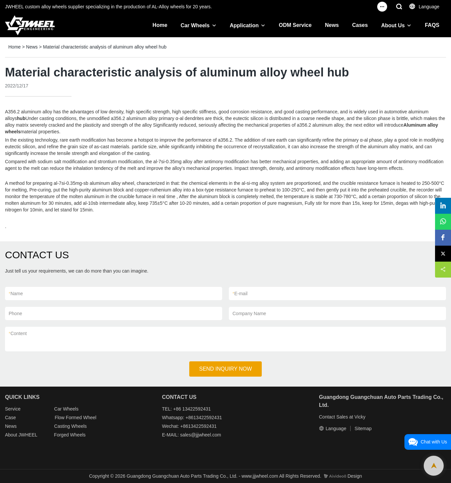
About (11, 434)
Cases (360, 25)
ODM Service (295, 25)
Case (10, 417)
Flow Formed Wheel (75, 417)
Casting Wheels (70, 426)
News (332, 25)
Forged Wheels (69, 434)
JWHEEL (27, 434)
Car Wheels (195, 25)
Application (244, 25)
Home (160, 25)
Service (13, 409)
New (9, 426)
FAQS (432, 25)
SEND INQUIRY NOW (225, 369)
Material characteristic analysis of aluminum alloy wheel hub (104, 47)
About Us (393, 25)
